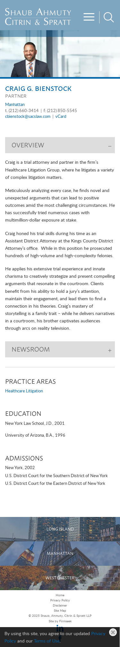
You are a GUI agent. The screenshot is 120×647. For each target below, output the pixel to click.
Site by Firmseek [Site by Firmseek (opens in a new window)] (60, 621)
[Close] (113, 632)
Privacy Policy (60, 600)
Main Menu (44, 6)
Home (60, 595)
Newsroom (31, 349)
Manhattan (15, 105)
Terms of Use (47, 641)
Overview (28, 145)
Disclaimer (60, 605)
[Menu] (90, 17)
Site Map (60, 610)
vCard (60, 117)
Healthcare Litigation (24, 391)
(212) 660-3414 (24, 111)
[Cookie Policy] (60, 637)
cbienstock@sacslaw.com (28, 117)
